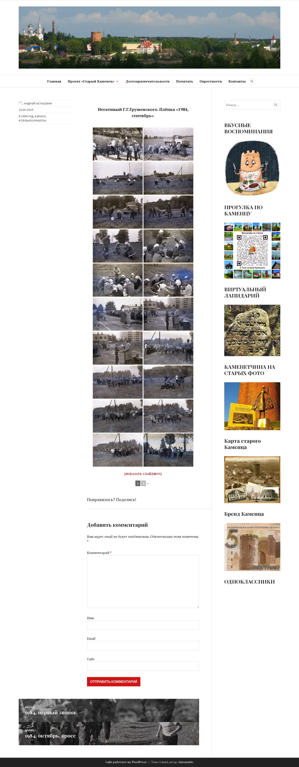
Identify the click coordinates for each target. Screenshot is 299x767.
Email (91, 638)
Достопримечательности (148, 81)
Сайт (90, 659)
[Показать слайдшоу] (143, 474)
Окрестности (211, 81)
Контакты (237, 81)
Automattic (185, 762)
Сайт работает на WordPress (126, 762)
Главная (54, 81)
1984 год (27, 116)
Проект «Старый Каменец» (91, 81)
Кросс (41, 116)
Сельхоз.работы (33, 120)
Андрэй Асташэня (38, 103)
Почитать (184, 81)
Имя (90, 618)
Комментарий (99, 552)
